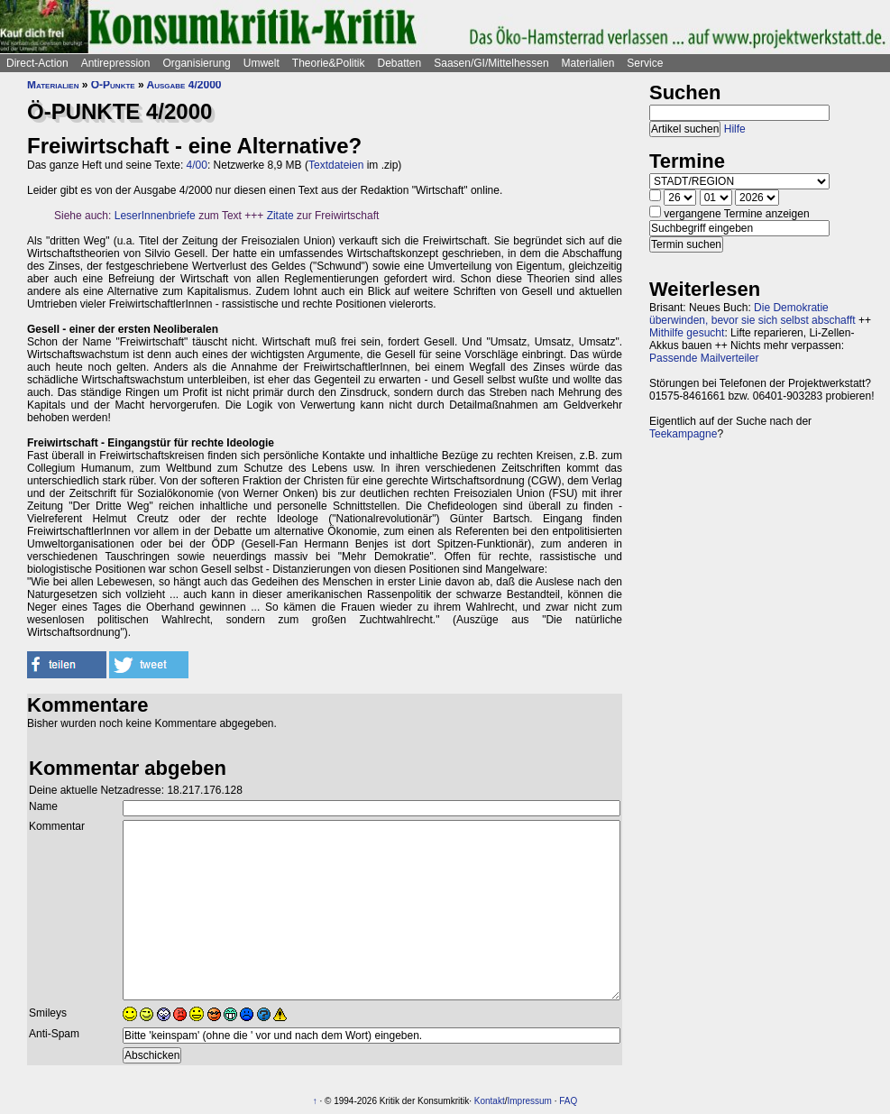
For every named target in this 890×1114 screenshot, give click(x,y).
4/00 (197, 165)
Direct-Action (37, 63)
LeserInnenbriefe (155, 215)
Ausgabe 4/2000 (184, 84)
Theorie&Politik (328, 63)
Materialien (588, 63)
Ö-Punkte (113, 84)
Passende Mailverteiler (703, 358)
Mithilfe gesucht (686, 333)
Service (645, 63)
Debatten (400, 63)
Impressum (530, 1101)
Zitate (280, 215)
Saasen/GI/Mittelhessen (491, 63)
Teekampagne (683, 434)
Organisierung (196, 63)
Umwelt (261, 63)
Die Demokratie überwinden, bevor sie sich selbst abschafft (752, 314)
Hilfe (735, 129)
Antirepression (116, 63)
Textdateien (335, 165)
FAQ (568, 1101)
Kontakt (489, 1101)
